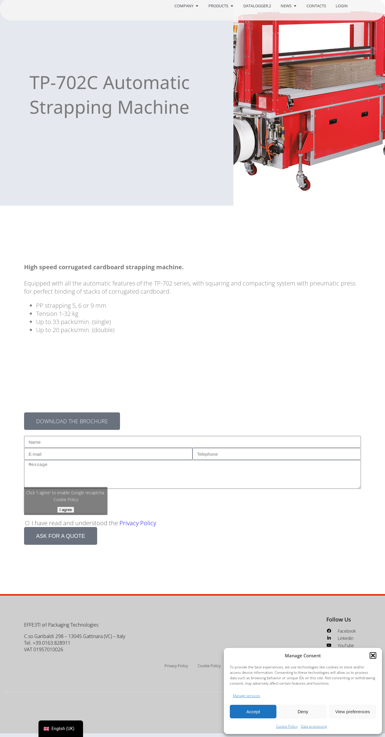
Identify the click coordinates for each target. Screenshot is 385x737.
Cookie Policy (287, 726)
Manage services (246, 695)
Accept (253, 711)
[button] (373, 655)
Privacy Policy (137, 527)
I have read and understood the (94, 527)
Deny (302, 711)
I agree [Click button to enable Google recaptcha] (66, 513)
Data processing (314, 726)
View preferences (352, 711)
